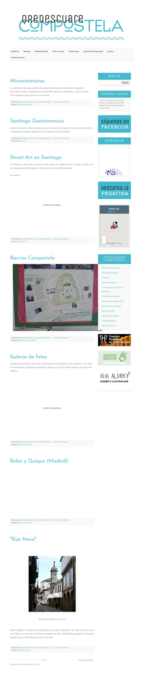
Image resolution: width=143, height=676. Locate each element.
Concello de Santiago (111, 296)
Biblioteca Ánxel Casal (111, 268)
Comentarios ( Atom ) (30, 664)
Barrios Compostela (32, 258)
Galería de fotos (18, 57)
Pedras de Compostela (93, 51)
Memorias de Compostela (112, 301)
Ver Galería (15, 175)
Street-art (15, 51)
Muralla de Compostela (111, 306)
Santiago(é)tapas (109, 320)
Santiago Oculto (108, 311)
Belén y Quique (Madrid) (39, 461)
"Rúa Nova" (23, 539)
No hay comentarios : (62, 102)
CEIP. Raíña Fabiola (110, 272)
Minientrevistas (41, 51)
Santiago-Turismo (109, 325)
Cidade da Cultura (109, 282)
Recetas (26, 51)
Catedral (105, 277)
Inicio (43, 660)
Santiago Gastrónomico (37, 121)
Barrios (110, 51)
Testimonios (74, 51)
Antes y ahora (58, 51)
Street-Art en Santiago (36, 157)
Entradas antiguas (85, 660)
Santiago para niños (110, 315)
